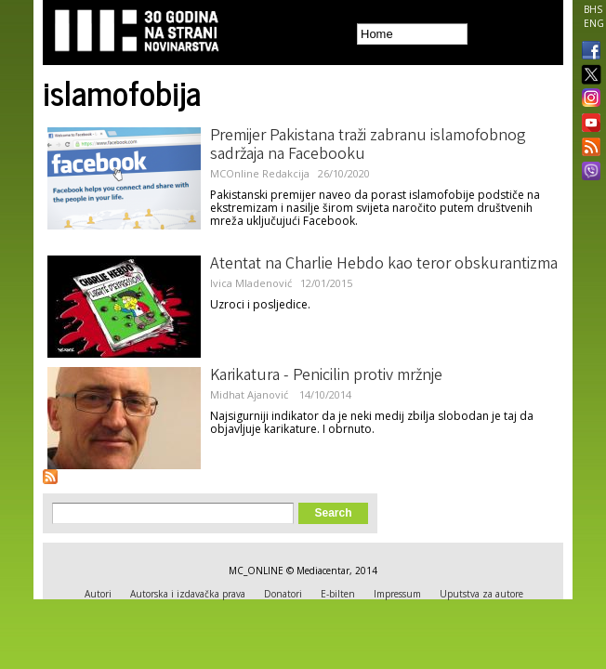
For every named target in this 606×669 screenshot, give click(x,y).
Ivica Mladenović (251, 283)
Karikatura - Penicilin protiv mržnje (326, 376)
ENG (594, 23)
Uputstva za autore (481, 593)
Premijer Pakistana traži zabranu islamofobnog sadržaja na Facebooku (368, 146)
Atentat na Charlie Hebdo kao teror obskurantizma (384, 265)
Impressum (397, 593)
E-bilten (338, 593)
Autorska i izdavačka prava (187, 593)
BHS (593, 9)
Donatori (283, 593)
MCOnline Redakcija (260, 173)
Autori (98, 593)
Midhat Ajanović (250, 394)
